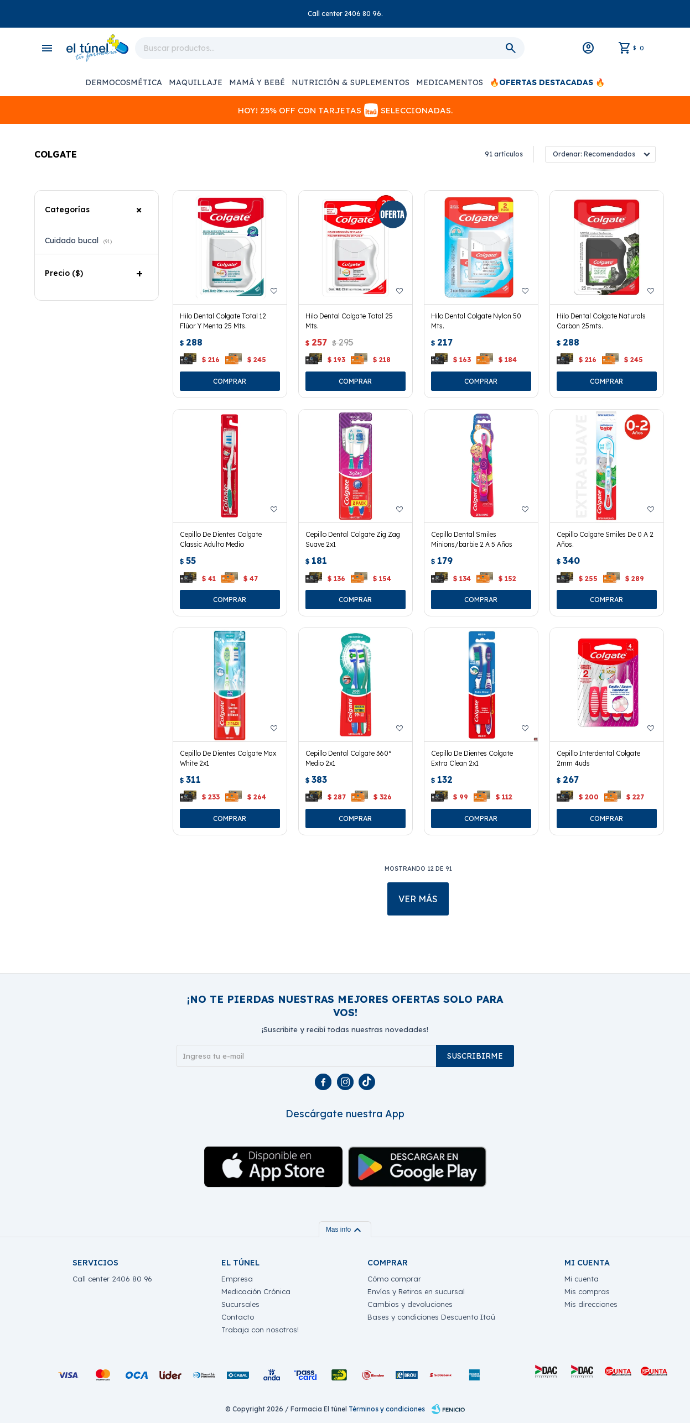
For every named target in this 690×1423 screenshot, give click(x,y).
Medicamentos (449, 82)
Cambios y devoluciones (410, 1304)
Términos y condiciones (387, 1409)
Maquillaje (195, 82)
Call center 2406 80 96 (112, 1278)
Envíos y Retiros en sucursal (416, 1291)
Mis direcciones (591, 1304)
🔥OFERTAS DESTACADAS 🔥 (547, 82)
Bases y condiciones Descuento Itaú (431, 1316)
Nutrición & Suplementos (350, 82)
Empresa (237, 1278)
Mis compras (587, 1291)
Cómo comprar (394, 1278)
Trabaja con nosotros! (260, 1329)
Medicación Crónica (255, 1291)
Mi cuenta (581, 1278)
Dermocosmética (123, 82)
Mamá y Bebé (257, 82)
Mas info (345, 1229)
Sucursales (240, 1304)
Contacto (237, 1316)
